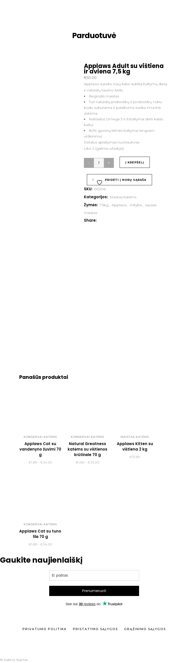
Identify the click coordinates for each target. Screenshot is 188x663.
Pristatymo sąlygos (95, 629)
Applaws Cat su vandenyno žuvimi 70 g (40, 449)
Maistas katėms (123, 197)
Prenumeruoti (94, 590)
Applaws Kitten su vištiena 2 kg (135, 446)
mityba (136, 205)
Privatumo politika (44, 629)
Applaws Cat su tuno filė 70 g (40, 534)
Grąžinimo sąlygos (145, 629)
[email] (94, 575)
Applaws (119, 205)
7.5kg (104, 205)
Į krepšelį (134, 162)
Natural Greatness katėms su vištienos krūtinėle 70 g (87, 449)
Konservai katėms (40, 437)
